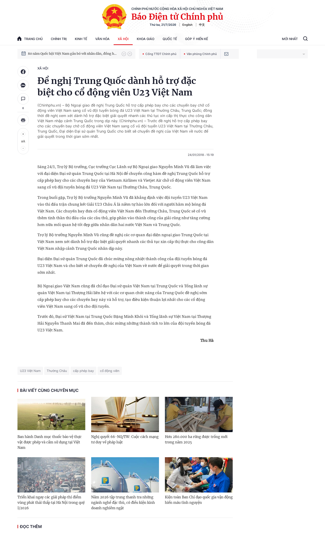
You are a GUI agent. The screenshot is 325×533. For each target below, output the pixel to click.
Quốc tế (170, 39)
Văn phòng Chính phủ (200, 54)
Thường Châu (57, 371)
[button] (124, 54)
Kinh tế (81, 39)
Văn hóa (102, 39)
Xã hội (123, 39)
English (187, 24)
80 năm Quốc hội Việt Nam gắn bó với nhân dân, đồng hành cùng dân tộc (72, 54)
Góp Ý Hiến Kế (196, 39)
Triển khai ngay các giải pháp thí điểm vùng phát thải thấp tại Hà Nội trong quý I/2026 (51, 502)
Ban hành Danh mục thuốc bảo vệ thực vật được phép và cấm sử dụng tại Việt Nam (49, 442)
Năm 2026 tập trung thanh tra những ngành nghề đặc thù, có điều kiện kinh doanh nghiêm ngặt (123, 502)
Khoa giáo (145, 39)
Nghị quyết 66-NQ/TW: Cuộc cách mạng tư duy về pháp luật (125, 439)
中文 (202, 24)
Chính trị (59, 39)
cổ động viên (109, 371)
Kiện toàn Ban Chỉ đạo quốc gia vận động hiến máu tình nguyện (199, 500)
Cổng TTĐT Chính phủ (159, 54)
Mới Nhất (290, 39)
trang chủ (30, 38)
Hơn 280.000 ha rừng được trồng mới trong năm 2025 (196, 439)
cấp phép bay (83, 371)
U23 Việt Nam (30, 371)
